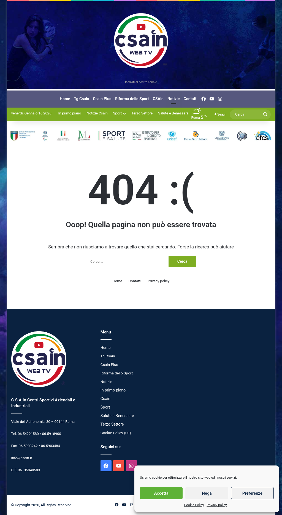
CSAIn (158, 99)
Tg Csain (81, 99)
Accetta (161, 493)
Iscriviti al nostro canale (141, 82)
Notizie (173, 99)
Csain (105, 398)
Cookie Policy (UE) (116, 433)
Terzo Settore (142, 113)
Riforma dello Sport (132, 99)
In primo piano (69, 113)
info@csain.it (21, 458)
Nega (207, 493)
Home (65, 99)
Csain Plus (102, 99)
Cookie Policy (194, 505)
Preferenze (252, 493)
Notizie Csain (96, 113)
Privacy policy (217, 505)
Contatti (190, 99)
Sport (117, 113)
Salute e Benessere (173, 113)
